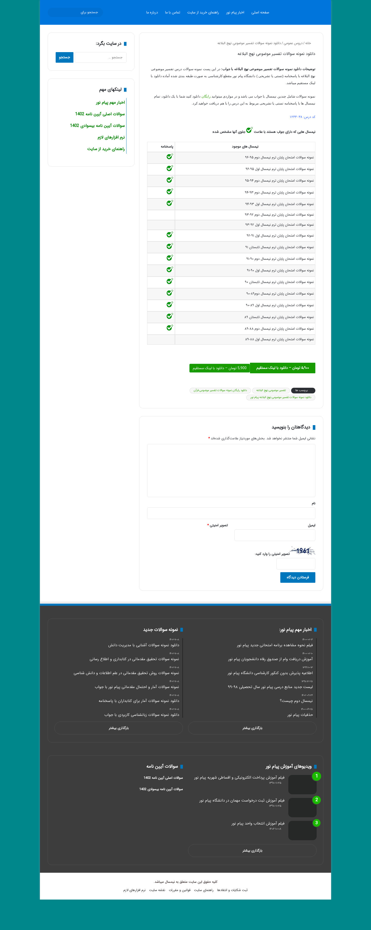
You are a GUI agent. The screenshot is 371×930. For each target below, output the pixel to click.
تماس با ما (172, 12)
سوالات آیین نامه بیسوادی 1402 (97, 126)
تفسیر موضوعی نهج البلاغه (271, 390)
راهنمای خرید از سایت (203, 12)
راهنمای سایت (204, 890)
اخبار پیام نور (235, 12)
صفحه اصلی (260, 12)
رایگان (205, 96)
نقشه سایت (157, 890)
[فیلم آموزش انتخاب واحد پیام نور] (302, 830)
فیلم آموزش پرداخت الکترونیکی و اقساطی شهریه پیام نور (239, 777)
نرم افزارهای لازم (134, 890)
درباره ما (152, 12)
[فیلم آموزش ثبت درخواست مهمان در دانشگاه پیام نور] (302, 807)
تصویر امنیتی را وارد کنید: (272, 554)
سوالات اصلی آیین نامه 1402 (100, 114)
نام (313, 503)
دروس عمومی (293, 43)
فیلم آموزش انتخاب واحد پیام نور (258, 823)
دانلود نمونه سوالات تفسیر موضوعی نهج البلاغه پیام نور (280, 397)
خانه (310, 43)
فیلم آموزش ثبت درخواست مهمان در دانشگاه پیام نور (241, 800)
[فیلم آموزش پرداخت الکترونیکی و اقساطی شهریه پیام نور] (302, 784)
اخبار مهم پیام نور (110, 102)
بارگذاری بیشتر (252, 728)
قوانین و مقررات (179, 890)
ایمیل (311, 525)
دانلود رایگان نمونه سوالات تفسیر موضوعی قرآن (220, 390)
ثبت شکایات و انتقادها (232, 890)
